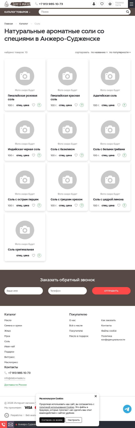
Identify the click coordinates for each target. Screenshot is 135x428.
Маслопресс (11, 361)
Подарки (9, 351)
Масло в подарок (79, 335)
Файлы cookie (109, 330)
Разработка (16, 415)
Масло (8, 320)
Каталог (23, 23)
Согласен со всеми (52, 420)
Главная (8, 23)
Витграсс (9, 356)
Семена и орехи (13, 325)
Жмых (7, 330)
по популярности (119, 52)
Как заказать (108, 320)
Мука (7, 335)
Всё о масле (76, 325)
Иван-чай (9, 346)
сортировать (82, 52)
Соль (7, 341)
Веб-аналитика (33, 415)
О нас (72, 320)
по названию (98, 52)
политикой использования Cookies (56, 407)
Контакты (106, 325)
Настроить (74, 420)
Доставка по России (16, 384)
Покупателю (76, 330)
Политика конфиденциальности (113, 337)
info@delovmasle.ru (15, 377)
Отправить (111, 290)
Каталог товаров (17, 12)
